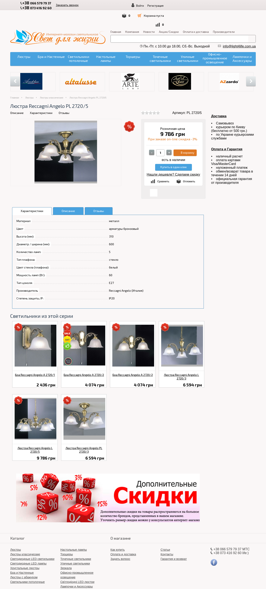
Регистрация (229, 5)
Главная (115, 14)
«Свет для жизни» (159, 580)
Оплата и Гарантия (226, 132)
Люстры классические (51, 80)
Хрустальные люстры (24, 550)
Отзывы (64, 95)
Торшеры (66, 537)
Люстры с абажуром (24, 560)
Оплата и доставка (196, 14)
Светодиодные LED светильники (32, 541)
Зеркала (66, 550)
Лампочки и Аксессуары (76, 569)
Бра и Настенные (22, 555)
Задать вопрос (120, 541)
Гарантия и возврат (174, 541)
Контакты (167, 537)
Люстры (29, 80)
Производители (224, 14)
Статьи (165, 532)
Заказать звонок (64, 4)
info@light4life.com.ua (239, 29)
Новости (149, 14)
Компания (132, 14)
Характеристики (41, 95)
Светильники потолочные (27, 564)
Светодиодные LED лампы (28, 546)
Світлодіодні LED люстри (77, 564)
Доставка (219, 99)
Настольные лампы (73, 532)
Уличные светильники (75, 546)
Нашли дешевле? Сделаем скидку (173, 157)
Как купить (117, 532)
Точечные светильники (75, 541)
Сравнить (163, 164)
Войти (214, 5)
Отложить (189, 164)
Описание (17, 95)
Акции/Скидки (169, 14)
